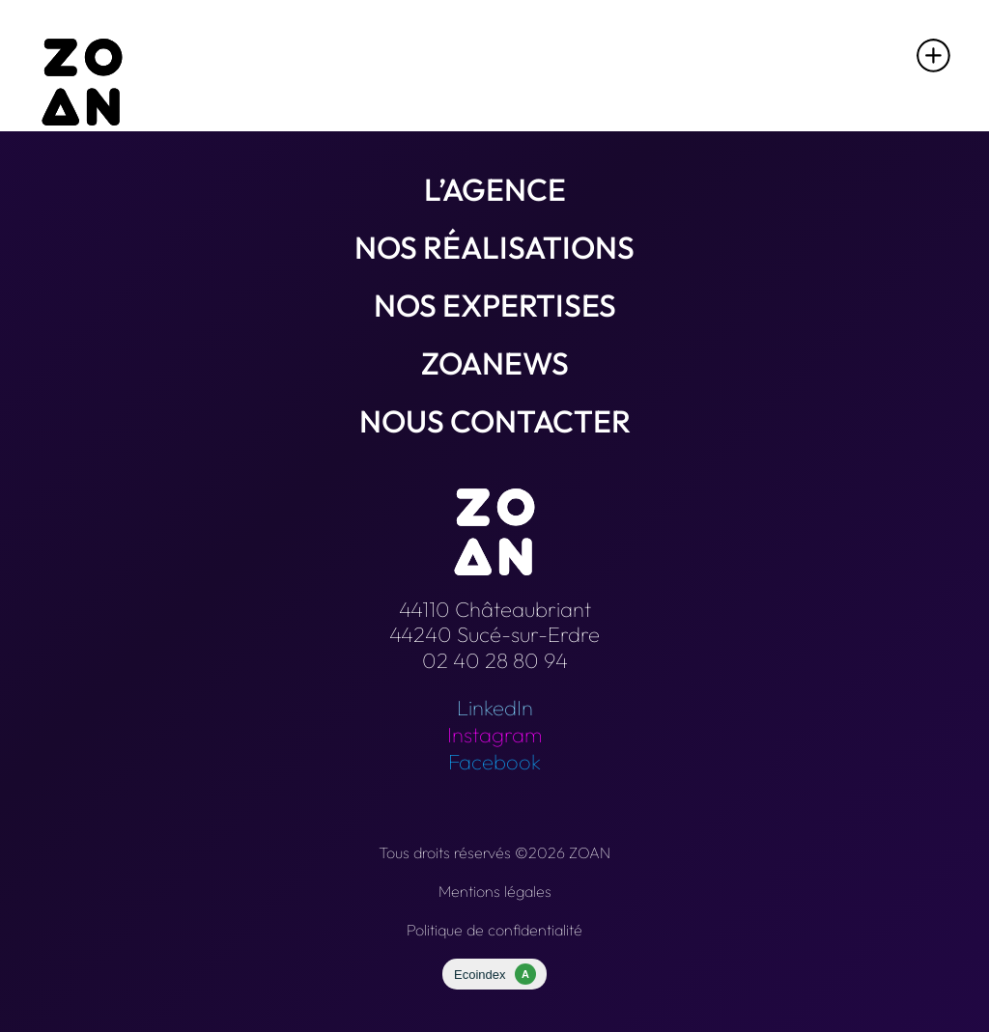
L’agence (495, 189)
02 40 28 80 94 (495, 660)
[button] (933, 55)
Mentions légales (494, 891)
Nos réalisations (494, 247)
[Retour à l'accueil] (82, 85)
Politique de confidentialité (494, 929)
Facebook (494, 761)
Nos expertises (495, 305)
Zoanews (495, 363)
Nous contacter (495, 421)
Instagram (494, 734)
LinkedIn (495, 707)
